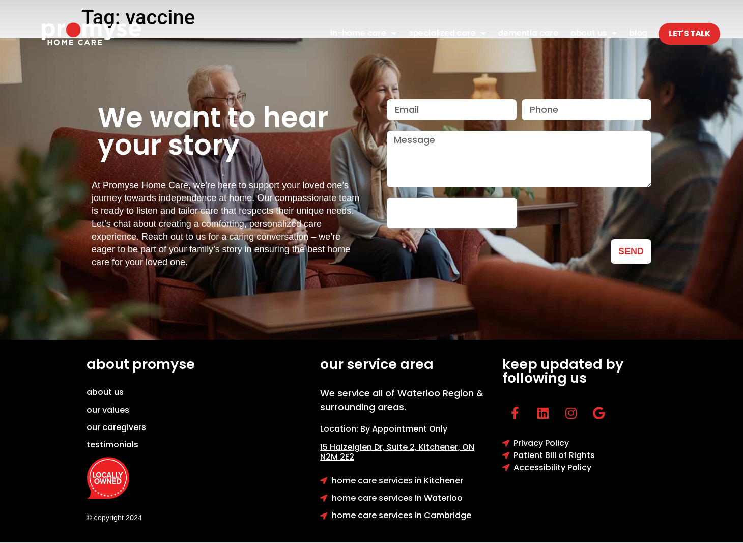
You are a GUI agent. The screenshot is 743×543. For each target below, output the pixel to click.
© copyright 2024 (114, 517)
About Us (593, 33)
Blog (638, 33)
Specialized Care (447, 33)
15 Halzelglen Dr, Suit (369, 447)
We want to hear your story (213, 131)
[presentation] (452, 213)
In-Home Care (363, 33)
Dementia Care (528, 33)
